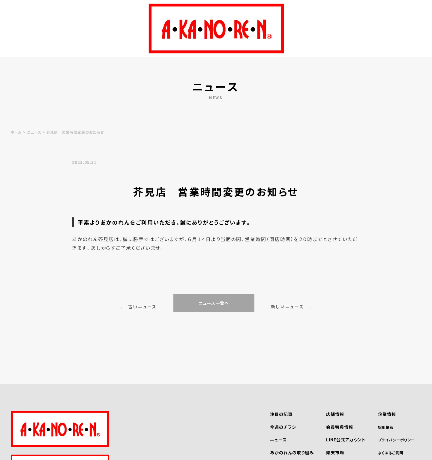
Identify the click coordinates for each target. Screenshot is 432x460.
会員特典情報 (339, 427)
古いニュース (142, 307)
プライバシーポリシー (396, 439)
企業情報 (387, 414)
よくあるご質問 (390, 452)
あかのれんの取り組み (292, 452)
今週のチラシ (283, 427)
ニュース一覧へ (214, 303)
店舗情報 (335, 414)
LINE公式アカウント (346, 440)
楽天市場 (335, 452)
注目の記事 (281, 414)
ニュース (34, 132)
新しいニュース (287, 307)
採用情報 (386, 427)
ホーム (16, 132)
